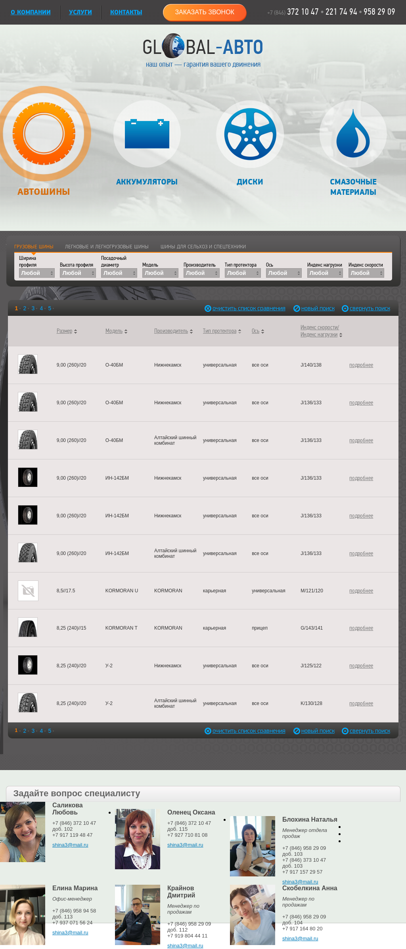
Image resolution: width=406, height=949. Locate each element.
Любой (30, 273)
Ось (269, 264)
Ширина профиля (27, 261)
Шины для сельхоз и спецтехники (203, 247)
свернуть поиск (367, 308)
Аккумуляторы (147, 143)
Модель (150, 264)
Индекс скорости (366, 264)
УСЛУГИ (80, 12)
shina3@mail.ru (70, 845)
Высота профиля (76, 264)
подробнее (361, 365)
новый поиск (318, 308)
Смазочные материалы (353, 149)
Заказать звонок (204, 12)
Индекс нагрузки (324, 264)
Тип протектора (241, 264)
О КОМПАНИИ (31, 12)
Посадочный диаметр (113, 261)
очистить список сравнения (230, 308)
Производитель (200, 264)
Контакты (126, 12)
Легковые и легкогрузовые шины (107, 247)
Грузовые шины (34, 247)
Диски (250, 143)
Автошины (43, 145)
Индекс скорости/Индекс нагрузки (320, 331)
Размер (64, 330)
